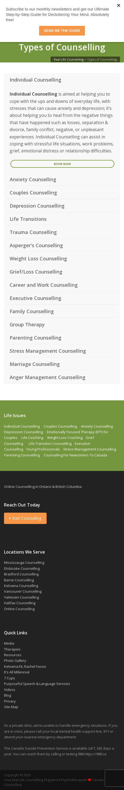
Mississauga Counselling (24, 562)
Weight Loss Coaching (64, 437)
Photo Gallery (15, 660)
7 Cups (9, 678)
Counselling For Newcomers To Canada (75, 455)
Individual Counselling (22, 426)
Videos (9, 689)
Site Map (11, 706)
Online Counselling (19, 608)
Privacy (10, 701)
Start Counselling (25, 518)
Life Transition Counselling (50, 443)
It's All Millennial (16, 672)
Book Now (62, 164)
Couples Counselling (60, 426)
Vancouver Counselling (23, 591)
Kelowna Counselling (21, 585)
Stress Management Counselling (89, 449)
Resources (12, 654)
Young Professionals (43, 449)
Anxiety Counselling (97, 426)
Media (9, 643)
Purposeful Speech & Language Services (37, 683)
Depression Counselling (23, 431)
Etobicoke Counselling (22, 568)
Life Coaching (32, 437)
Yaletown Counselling (21, 597)
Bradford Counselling (21, 574)
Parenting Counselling (22, 455)
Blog (7, 695)
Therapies (12, 649)
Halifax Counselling (19, 602)
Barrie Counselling (19, 580)
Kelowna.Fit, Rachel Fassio (25, 666)
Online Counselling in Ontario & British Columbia (43, 486)
